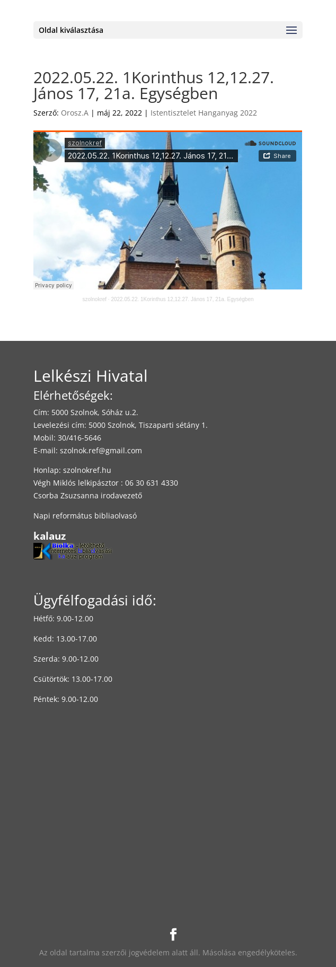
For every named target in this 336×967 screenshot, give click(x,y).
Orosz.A (75, 113)
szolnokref (94, 299)
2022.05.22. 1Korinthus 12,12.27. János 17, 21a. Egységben (182, 299)
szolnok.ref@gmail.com (101, 450)
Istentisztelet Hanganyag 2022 (204, 113)
